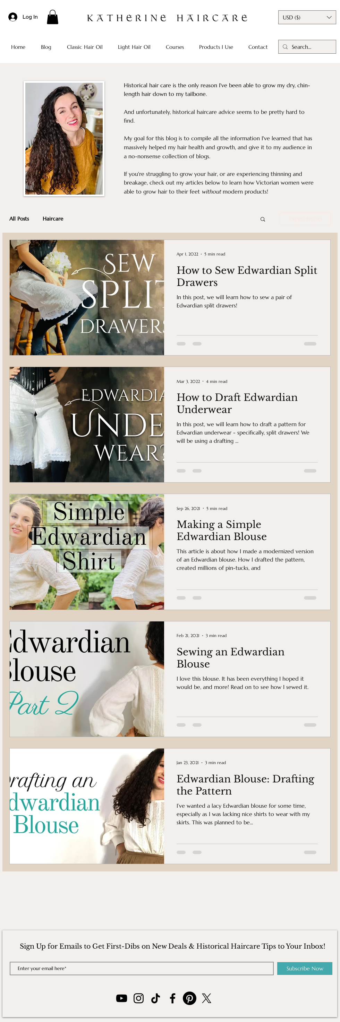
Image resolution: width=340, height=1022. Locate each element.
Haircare (53, 219)
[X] (206, 998)
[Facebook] (172, 998)
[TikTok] (155, 998)
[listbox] (307, 17)
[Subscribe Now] (305, 968)
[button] (52, 17)
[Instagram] (138, 998)
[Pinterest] (189, 998)
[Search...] (306, 46)
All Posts (19, 219)
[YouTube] (121, 998)
